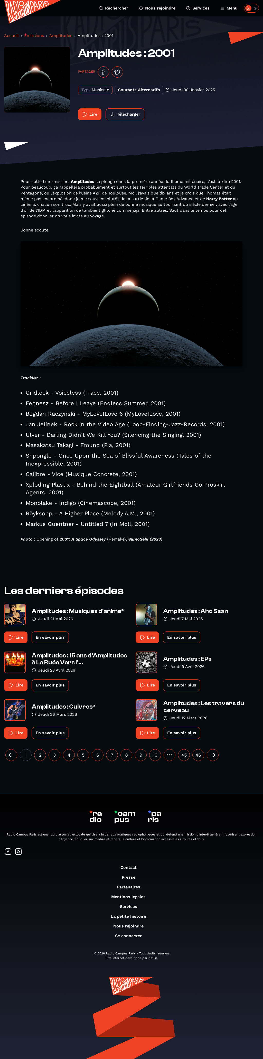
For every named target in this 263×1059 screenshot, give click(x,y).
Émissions (34, 35)
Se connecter (131, 935)
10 (155, 755)
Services (198, 8)
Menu (229, 8)
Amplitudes (60, 35)
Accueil (11, 35)
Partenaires (131, 887)
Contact (131, 867)
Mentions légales (131, 896)
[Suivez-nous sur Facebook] (8, 852)
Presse (131, 877)
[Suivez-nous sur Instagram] (18, 852)
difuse (153, 958)
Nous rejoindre (157, 8)
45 (184, 755)
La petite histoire (131, 916)
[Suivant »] (212, 755)
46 (198, 755)
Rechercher (113, 8)
